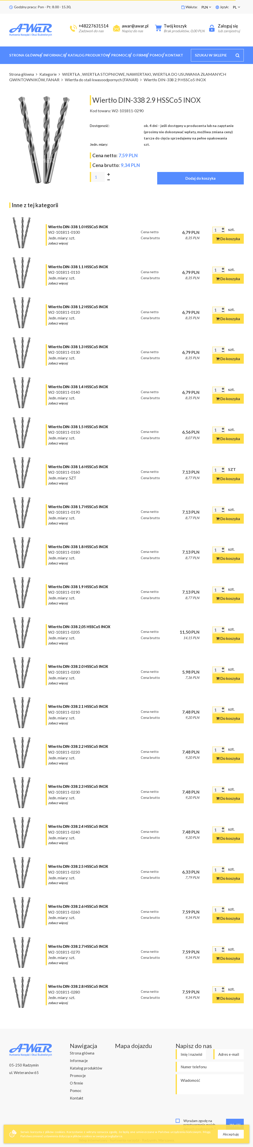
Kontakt (174, 55)
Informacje (54, 55)
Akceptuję (231, 1134)
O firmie (140, 55)
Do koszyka (228, 238)
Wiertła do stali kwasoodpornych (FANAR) (102, 79)
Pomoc (157, 55)
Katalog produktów (89, 55)
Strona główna (25, 55)
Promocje (121, 55)
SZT (232, 469)
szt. (231, 229)
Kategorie (48, 74)
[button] (206, 7)
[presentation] (214, 1106)
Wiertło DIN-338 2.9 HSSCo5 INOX (175, 79)
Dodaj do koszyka (200, 178)
